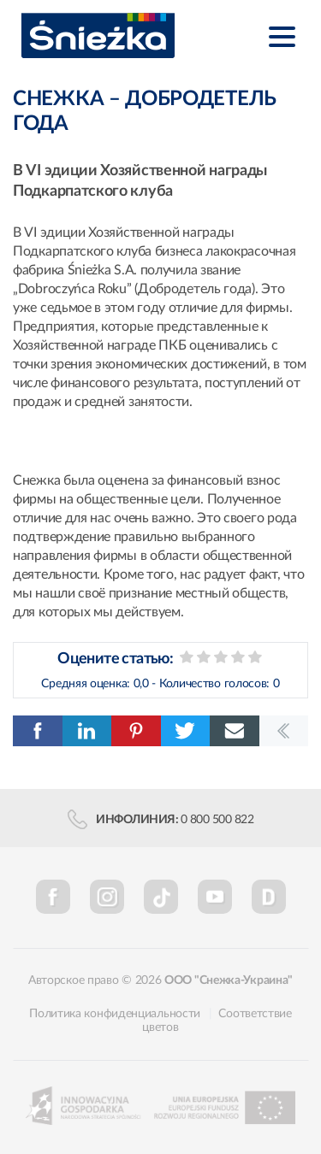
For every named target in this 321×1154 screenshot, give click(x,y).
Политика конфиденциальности (114, 1014)
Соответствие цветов (216, 1021)
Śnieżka (98, 35)
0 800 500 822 (217, 820)
